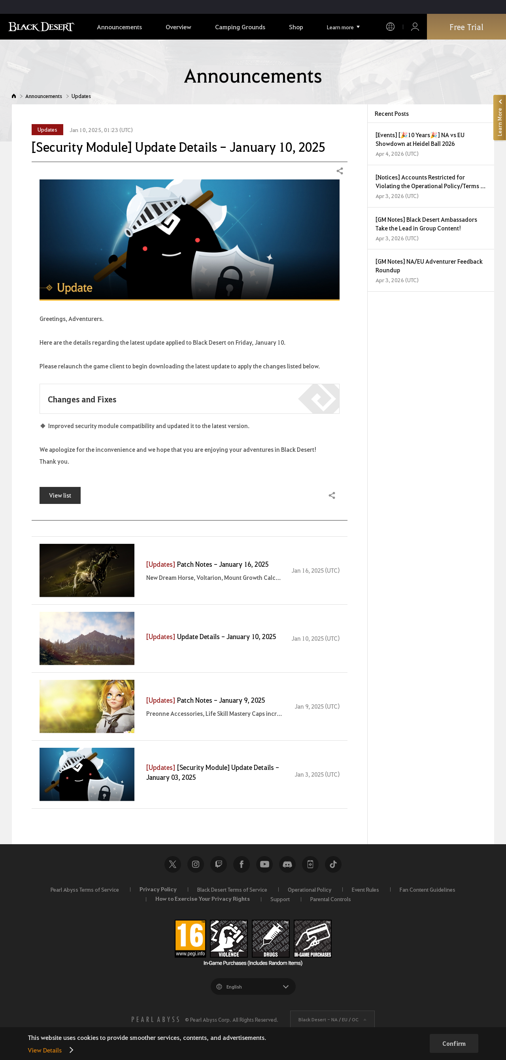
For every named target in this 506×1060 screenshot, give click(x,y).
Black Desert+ (310, 864)
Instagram (195, 864)
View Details (45, 1050)
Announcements (43, 95)
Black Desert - (328, 1019)
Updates (81, 95)
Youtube (264, 864)
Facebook (241, 864)
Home (14, 96)
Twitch (218, 864)
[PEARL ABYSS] (155, 1019)
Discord (287, 864)
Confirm (454, 1043)
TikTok (333, 864)
